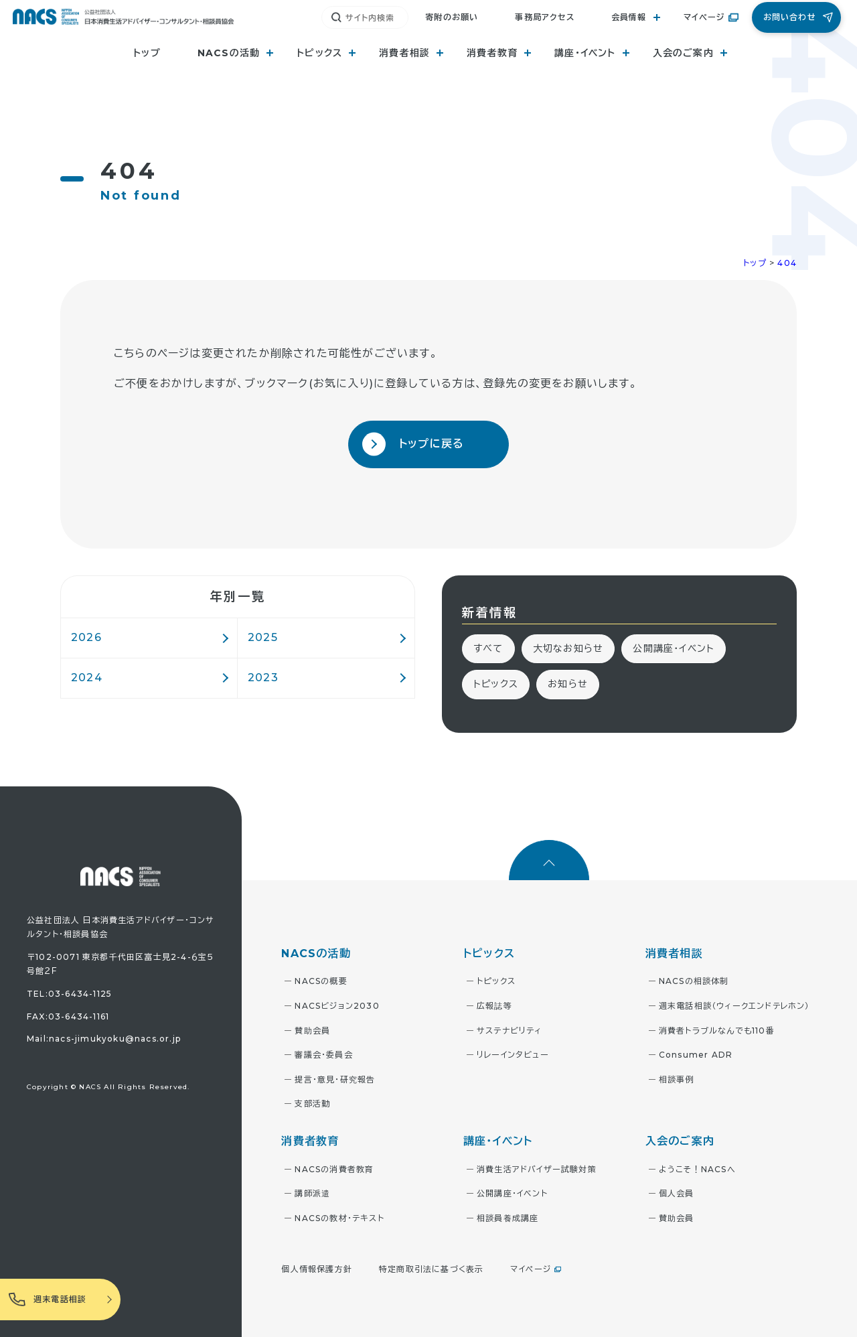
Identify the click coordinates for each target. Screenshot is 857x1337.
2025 (263, 637)
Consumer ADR (695, 1055)
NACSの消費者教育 (334, 1169)
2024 (86, 677)
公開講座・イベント (673, 648)
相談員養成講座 (507, 1218)
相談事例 (676, 1079)
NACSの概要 (321, 981)
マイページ (704, 17)
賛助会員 (312, 1031)
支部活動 (312, 1104)
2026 (86, 637)
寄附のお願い (451, 17)
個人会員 (676, 1193)
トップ (147, 53)
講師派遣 (312, 1193)
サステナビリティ (509, 1031)
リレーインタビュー (513, 1055)
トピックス (495, 684)
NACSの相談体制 (694, 981)
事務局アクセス (544, 17)
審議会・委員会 (323, 1055)
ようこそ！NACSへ (697, 1169)
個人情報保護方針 (316, 1269)
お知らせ (568, 684)
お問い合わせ (789, 17)
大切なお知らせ (568, 648)
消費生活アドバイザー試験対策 (537, 1169)
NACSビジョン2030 (337, 1006)
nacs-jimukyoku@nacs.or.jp (115, 1039)
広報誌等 (494, 1006)
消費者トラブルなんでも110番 (717, 1031)
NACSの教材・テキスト (339, 1218)
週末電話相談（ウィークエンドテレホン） (734, 1006)
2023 (263, 677)
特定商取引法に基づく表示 (431, 1269)
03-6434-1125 (80, 994)
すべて (488, 648)
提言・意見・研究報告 (335, 1079)
